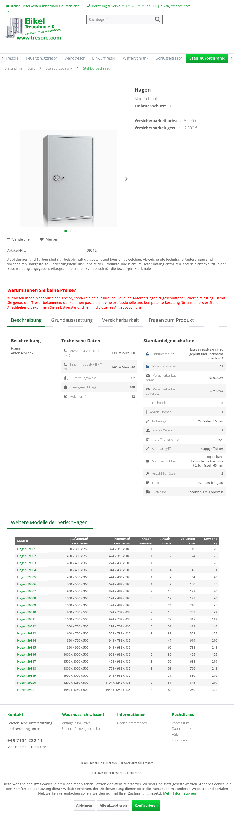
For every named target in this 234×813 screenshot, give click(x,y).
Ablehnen (84, 805)
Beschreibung (26, 320)
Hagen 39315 (26, 647)
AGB (175, 734)
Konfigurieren (146, 805)
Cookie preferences (132, 723)
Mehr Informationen (179, 793)
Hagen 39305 (26, 577)
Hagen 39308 (26, 598)
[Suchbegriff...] (124, 19)
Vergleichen (19, 239)
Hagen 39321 (26, 689)
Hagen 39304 (26, 570)
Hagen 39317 (26, 661)
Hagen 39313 (26, 633)
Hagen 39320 (26, 682)
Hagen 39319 (26, 675)
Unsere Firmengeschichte (81, 728)
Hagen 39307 (26, 591)
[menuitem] (124, 19)
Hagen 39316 (26, 654)
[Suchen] (157, 19)
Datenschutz (181, 728)
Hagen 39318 (26, 668)
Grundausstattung (72, 320)
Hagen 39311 (26, 619)
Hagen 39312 (26, 626)
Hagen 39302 (26, 556)
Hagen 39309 (26, 605)
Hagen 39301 (26, 549)
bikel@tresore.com (175, 6)
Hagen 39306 (26, 584)
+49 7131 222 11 (25, 740)
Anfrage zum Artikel (76, 723)
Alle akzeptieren (113, 805)
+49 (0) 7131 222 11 (141, 6)
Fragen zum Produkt (171, 320)
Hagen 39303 (26, 563)
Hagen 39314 (26, 640)
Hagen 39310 (26, 612)
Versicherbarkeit (120, 320)
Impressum (180, 723)
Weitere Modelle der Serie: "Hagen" (50, 522)
